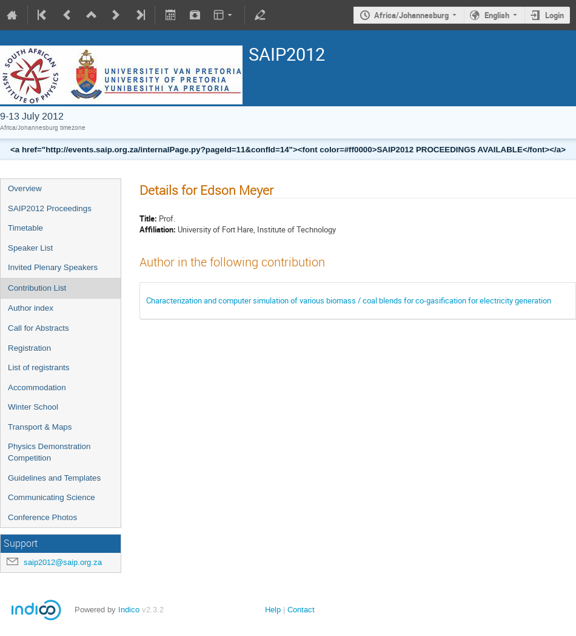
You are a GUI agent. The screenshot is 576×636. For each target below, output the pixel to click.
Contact (301, 609)
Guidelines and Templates (54, 477)
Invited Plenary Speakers (53, 267)
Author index (30, 308)
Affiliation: (157, 229)
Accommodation (37, 387)
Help (273, 609)
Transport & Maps (40, 426)
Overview (25, 188)
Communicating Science (51, 497)
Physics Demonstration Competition (49, 452)
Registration (29, 348)
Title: (148, 218)
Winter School (33, 406)
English (496, 15)
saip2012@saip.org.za (63, 562)
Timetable (25, 227)
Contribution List (37, 288)
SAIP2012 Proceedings (50, 208)
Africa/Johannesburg (411, 15)
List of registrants (38, 367)
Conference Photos (42, 517)
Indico (128, 609)
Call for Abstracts (38, 328)
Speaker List (30, 247)
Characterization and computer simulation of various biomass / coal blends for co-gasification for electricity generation (348, 300)
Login (554, 15)
